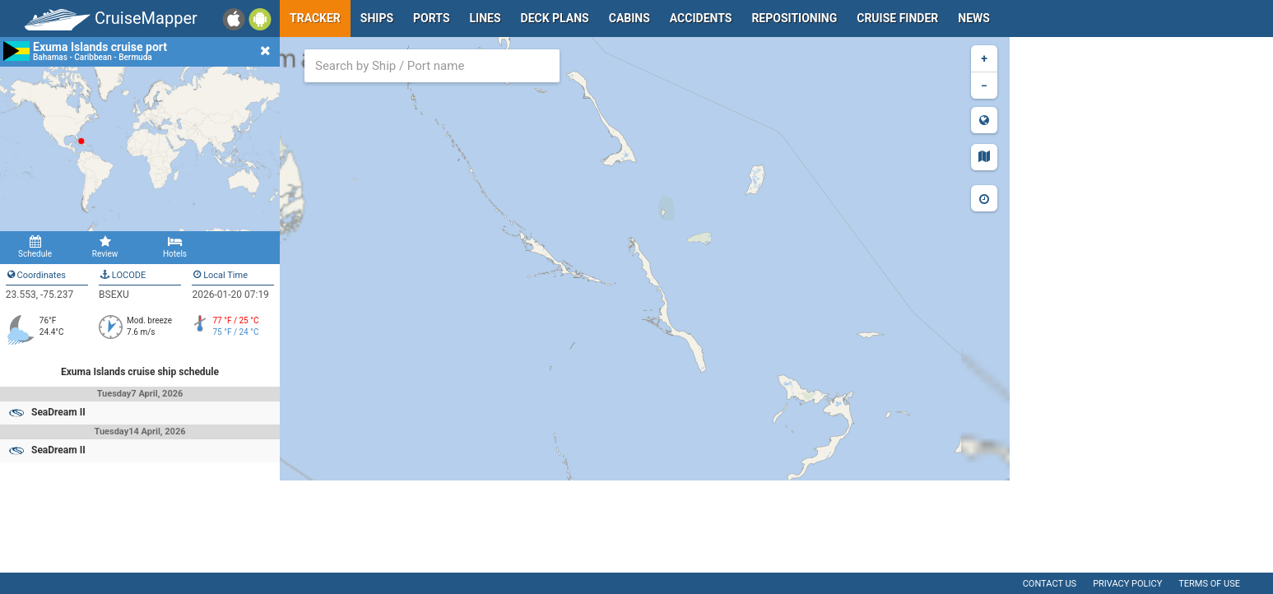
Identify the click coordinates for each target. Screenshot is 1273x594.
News (974, 18)
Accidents (701, 18)
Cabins (629, 18)
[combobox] (432, 65)
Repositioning (794, 18)
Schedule (35, 246)
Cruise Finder (897, 18)
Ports (431, 18)
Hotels (175, 246)
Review (105, 246)
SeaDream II (58, 412)
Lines (485, 18)
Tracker (315, 18)
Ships (376, 18)
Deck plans (555, 18)
